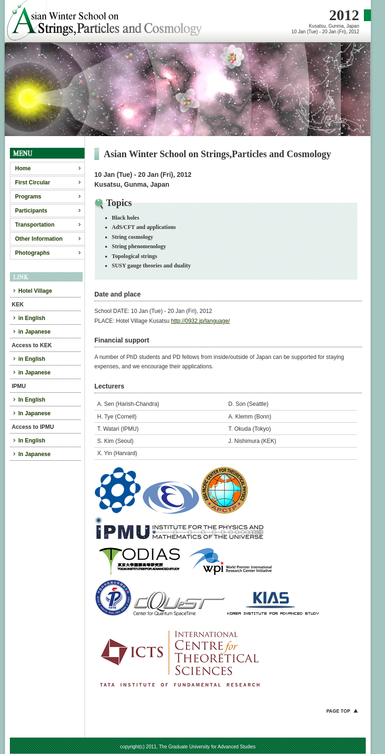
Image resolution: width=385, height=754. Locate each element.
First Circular (32, 182)
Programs (28, 196)
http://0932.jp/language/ (200, 321)
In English (31, 399)
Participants (31, 210)
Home (23, 168)
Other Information (38, 239)
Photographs (32, 253)
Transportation (34, 224)
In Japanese (34, 413)
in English (31, 318)
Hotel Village (35, 291)
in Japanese (34, 331)
